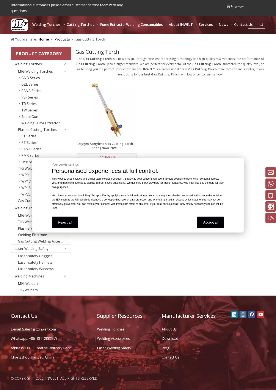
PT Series (29, 142)
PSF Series (29, 97)
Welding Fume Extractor (40, 123)
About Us (169, 329)
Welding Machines (29, 276)
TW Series (29, 110)
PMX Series (30, 155)
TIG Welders (28, 290)
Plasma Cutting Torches (37, 129)
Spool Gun (29, 116)
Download (170, 338)
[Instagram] (243, 314)
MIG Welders (28, 283)
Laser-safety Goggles (35, 256)
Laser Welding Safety (31, 248)
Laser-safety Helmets (35, 262)
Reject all (65, 222)
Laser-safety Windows (36, 268)
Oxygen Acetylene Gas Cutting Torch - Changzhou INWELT (106, 146)
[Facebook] (251, 314)
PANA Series (31, 90)
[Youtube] (260, 314)
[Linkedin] (234, 314)
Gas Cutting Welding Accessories (44, 241)
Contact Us (170, 357)
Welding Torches (28, 64)
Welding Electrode (32, 234)
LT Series (28, 136)
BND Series (30, 77)
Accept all (210, 222)
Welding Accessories (113, 338)
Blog (165, 348)
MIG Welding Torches (35, 71)
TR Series (29, 103)
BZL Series (30, 84)
